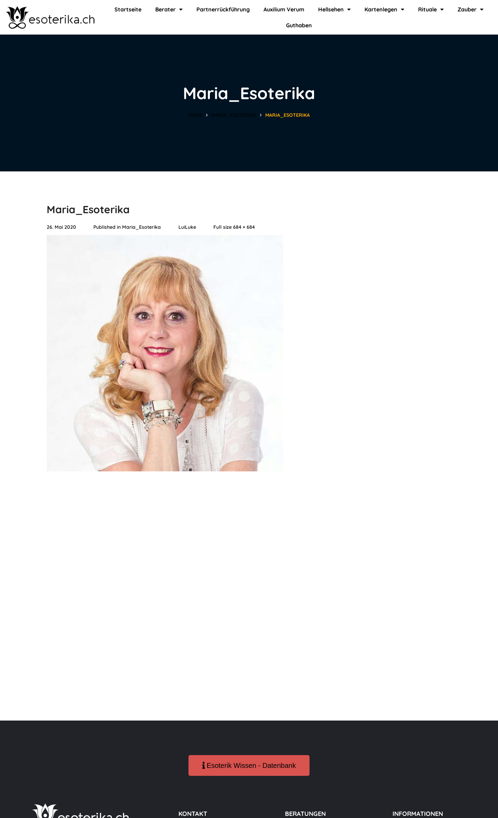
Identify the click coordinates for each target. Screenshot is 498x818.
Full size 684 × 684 (234, 227)
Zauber (470, 9)
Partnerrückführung (223, 9)
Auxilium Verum (284, 9)
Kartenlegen (384, 9)
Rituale (431, 9)
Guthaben (299, 25)
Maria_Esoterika (233, 115)
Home (195, 115)
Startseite (127, 9)
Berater (169, 9)
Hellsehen (334, 9)
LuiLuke (187, 227)
